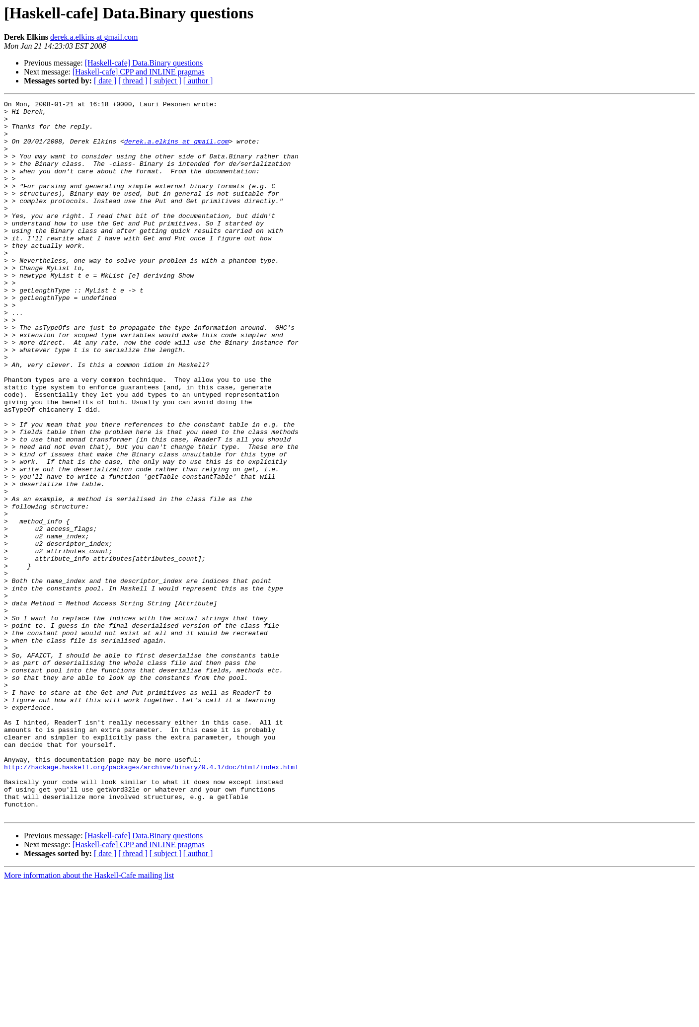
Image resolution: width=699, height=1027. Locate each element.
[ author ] (198, 80)
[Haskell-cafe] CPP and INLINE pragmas (139, 72)
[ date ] (105, 80)
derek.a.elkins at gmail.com (94, 37)
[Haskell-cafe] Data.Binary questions (144, 63)
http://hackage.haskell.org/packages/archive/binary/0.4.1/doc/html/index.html (151, 900)
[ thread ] (133, 80)
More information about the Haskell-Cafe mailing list (89, 1018)
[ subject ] (165, 80)
